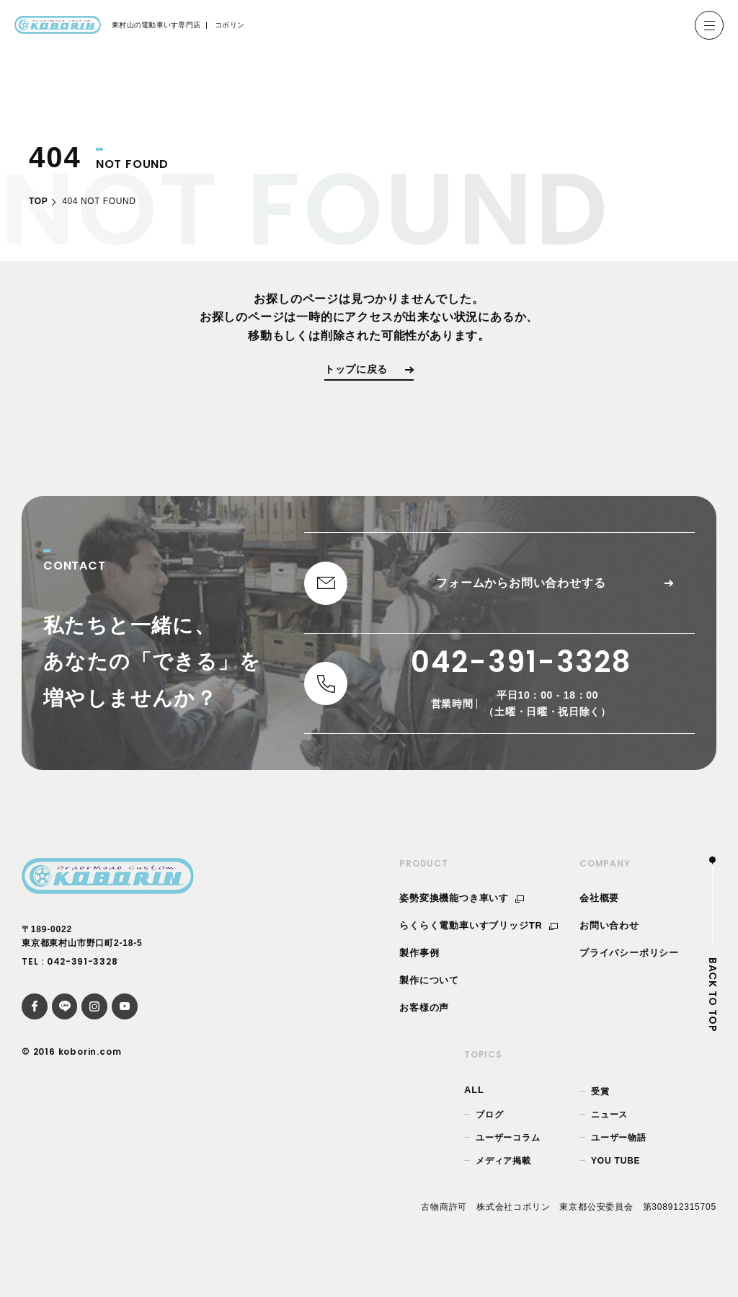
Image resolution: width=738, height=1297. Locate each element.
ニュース (609, 1139)
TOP (38, 201)
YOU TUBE (615, 1185)
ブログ (489, 1139)
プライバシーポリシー (629, 977)
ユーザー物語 (618, 1162)
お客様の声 (424, 1032)
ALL (474, 1114)
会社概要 (599, 923)
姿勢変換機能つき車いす (461, 923)
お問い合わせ (609, 950)
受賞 (600, 1116)
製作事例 (419, 977)
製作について (429, 1004)
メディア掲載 (503, 1185)
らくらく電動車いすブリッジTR (478, 950)
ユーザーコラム (508, 1162)
